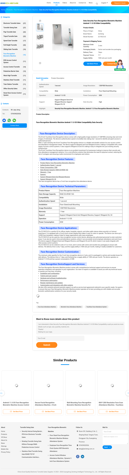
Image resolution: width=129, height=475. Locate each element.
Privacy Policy (5, 452)
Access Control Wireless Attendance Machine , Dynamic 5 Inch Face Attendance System (60, 458)
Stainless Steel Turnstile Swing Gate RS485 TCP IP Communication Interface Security (32, 454)
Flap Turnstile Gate (14, 32)
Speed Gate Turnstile (14, 41)
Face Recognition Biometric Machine (14, 55)
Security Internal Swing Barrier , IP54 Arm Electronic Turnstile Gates (32, 434)
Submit (46, 345)
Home (3, 431)
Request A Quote (120, 3)
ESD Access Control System (14, 61)
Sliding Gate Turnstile (14, 49)
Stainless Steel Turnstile (14, 80)
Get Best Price (92, 64)
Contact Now (14, 125)
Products (4, 434)
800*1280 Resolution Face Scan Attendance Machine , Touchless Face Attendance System (111, 405)
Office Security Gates (14, 89)
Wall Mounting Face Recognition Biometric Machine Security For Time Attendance (79, 405)
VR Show (4, 437)
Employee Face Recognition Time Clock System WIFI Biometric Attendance (61, 448)
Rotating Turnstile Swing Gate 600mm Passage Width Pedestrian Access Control (31, 444)
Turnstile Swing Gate (14, 28)
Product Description (57, 78)
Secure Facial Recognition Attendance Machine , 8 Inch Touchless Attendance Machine (47, 405)
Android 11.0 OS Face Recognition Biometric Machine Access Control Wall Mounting (16, 405)
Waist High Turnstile (14, 76)
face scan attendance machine (47, 307)
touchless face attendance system (96, 307)
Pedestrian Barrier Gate (14, 71)
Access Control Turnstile (14, 67)
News (3, 443)
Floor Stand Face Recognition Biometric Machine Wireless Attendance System (59, 438)
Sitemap (3, 446)
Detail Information (42, 78)
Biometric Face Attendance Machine (71, 307)
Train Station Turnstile (14, 84)
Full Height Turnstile (14, 45)
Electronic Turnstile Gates (14, 23)
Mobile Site (4, 449)
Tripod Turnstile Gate (14, 36)
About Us (4, 440)
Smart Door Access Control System (14, 94)
